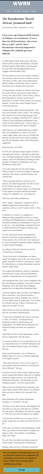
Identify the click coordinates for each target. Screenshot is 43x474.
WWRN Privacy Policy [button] (13, 464)
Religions (17, 11)
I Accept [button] (21, 470)
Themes (33, 11)
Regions (26, 11)
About (9, 11)
